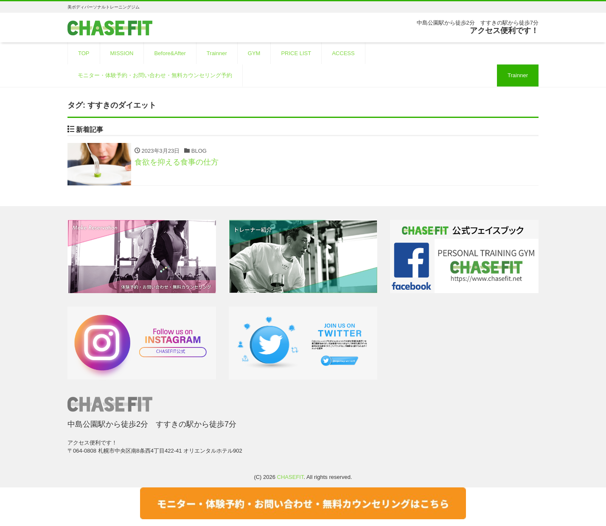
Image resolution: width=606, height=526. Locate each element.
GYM (254, 53)
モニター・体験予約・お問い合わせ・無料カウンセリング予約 (155, 75)
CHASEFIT (290, 477)
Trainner (217, 53)
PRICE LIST (296, 53)
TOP (84, 53)
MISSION (122, 53)
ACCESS (343, 53)
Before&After (169, 53)
